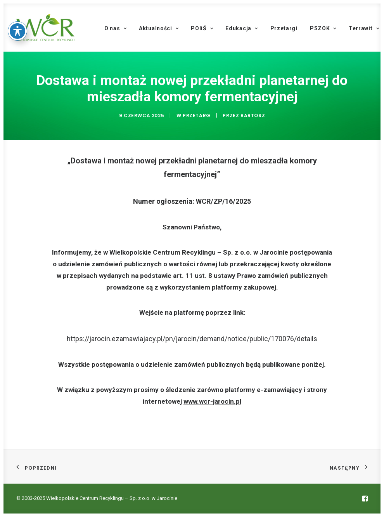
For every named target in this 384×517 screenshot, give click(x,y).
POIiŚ (202, 28)
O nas (115, 28)
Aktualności (158, 28)
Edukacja (241, 28)
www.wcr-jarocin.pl (212, 401)
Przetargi (284, 28)
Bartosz (252, 115)
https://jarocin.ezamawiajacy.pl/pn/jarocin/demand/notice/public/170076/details (192, 339)
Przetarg (197, 115)
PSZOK (323, 28)
